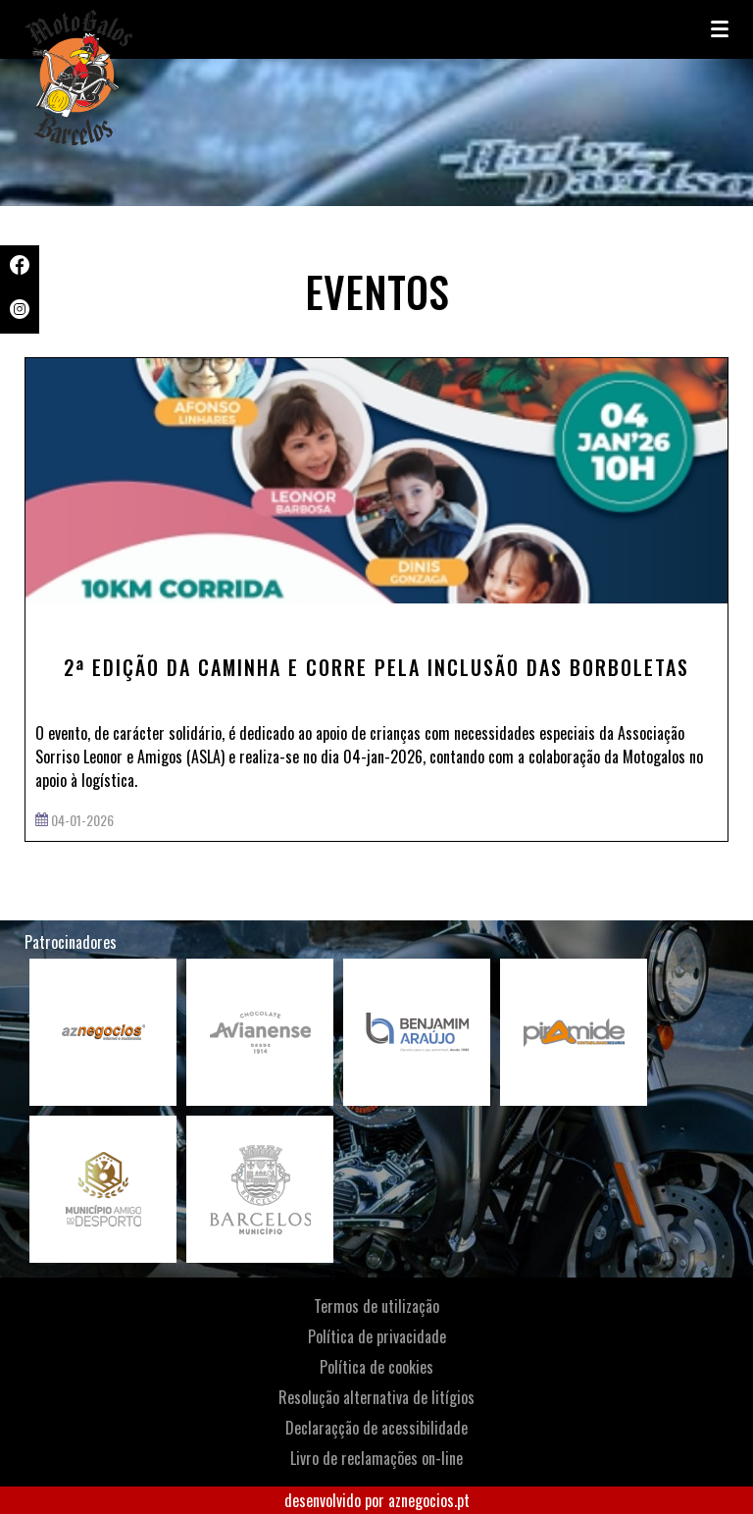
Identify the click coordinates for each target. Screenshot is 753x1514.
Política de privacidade (377, 1336)
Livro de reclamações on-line (376, 1458)
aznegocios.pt (429, 1500)
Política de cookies (376, 1367)
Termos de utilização (376, 1306)
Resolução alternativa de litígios (376, 1397)
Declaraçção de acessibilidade (376, 1427)
